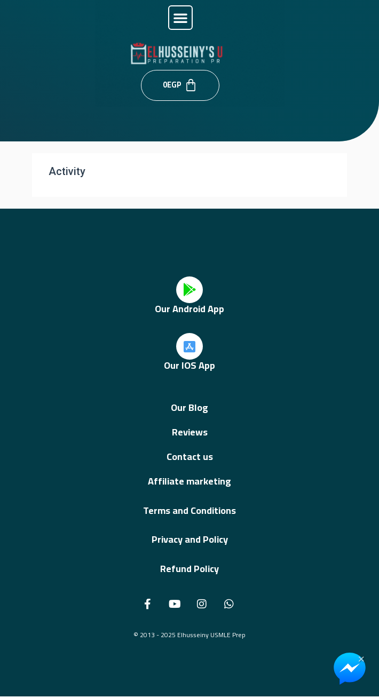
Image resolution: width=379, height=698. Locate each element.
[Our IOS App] (189, 346)
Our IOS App (189, 365)
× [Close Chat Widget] (361, 658)
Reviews (190, 432)
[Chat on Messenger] (350, 669)
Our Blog (189, 407)
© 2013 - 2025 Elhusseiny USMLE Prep (189, 635)
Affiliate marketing (189, 481)
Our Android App (189, 309)
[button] (180, 17)
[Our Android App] (189, 289)
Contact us (190, 456)
